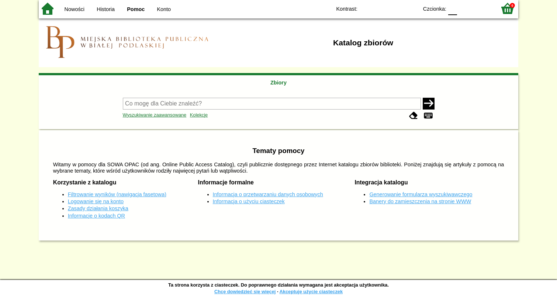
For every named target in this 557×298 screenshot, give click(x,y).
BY (410, 8)
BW (380, 8)
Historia (106, 9)
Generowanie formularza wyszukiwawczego (420, 194)
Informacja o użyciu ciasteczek (249, 201)
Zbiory (278, 83)
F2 (482, 8)
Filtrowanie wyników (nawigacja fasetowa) (117, 194)
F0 (452, 8)
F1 (465, 8)
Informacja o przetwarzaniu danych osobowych (268, 194)
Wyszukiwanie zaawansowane (155, 115)
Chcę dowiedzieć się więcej (245, 291)
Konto (164, 9)
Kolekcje (199, 115)
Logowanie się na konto (96, 201)
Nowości (74, 9)
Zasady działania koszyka (98, 208)
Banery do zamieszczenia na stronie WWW (420, 201)
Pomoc (136, 9)
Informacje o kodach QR (96, 216)
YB (395, 8)
